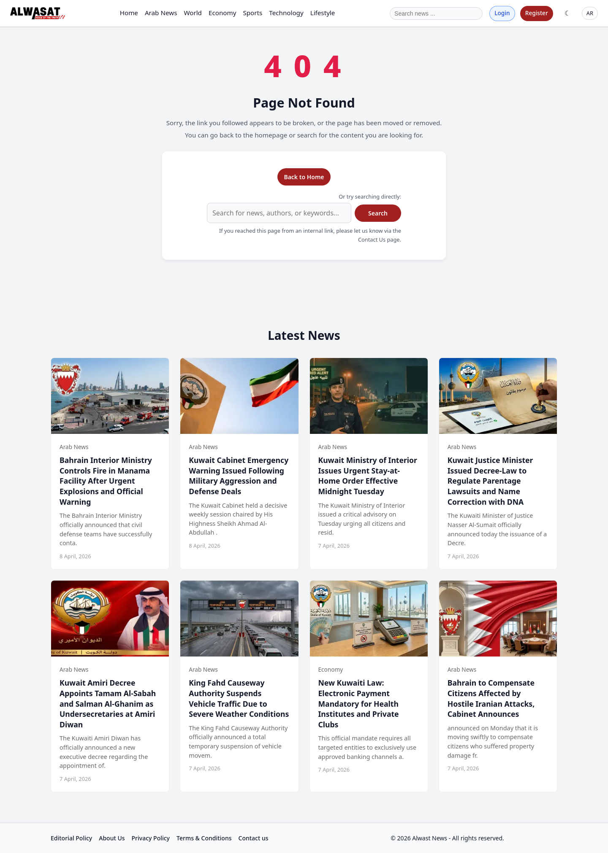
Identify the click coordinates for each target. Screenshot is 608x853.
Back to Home (304, 177)
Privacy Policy (151, 838)
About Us (112, 838)
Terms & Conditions (203, 838)
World (193, 12)
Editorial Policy (71, 838)
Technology (286, 12)
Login (502, 13)
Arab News (161, 12)
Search (378, 213)
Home (129, 12)
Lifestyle (322, 12)
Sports (252, 12)
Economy (222, 12)
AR (589, 13)
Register (536, 13)
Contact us (254, 838)
